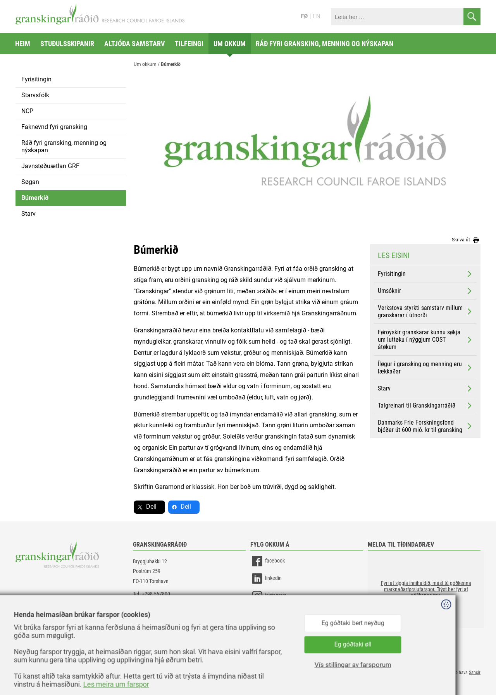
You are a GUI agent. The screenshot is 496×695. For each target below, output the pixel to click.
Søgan (30, 182)
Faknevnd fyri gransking (54, 127)
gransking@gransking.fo (159, 603)
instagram (268, 596)
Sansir (474, 672)
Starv (28, 213)
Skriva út (466, 240)
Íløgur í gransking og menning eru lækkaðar (425, 367)
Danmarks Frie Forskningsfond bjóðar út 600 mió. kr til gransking (425, 426)
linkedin (266, 578)
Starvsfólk (35, 95)
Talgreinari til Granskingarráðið (425, 405)
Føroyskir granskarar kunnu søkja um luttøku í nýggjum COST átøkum (425, 340)
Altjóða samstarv (134, 44)
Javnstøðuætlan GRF (50, 166)
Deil (151, 506)
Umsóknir (425, 291)
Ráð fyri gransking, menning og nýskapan (324, 44)
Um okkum (230, 44)
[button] (426, 589)
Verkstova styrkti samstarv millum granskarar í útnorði (425, 311)
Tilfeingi (189, 44)
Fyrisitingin (36, 79)
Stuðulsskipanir (67, 44)
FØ (304, 16)
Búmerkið (34, 197)
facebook (267, 561)
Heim (22, 44)
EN (316, 16)
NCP (27, 111)
